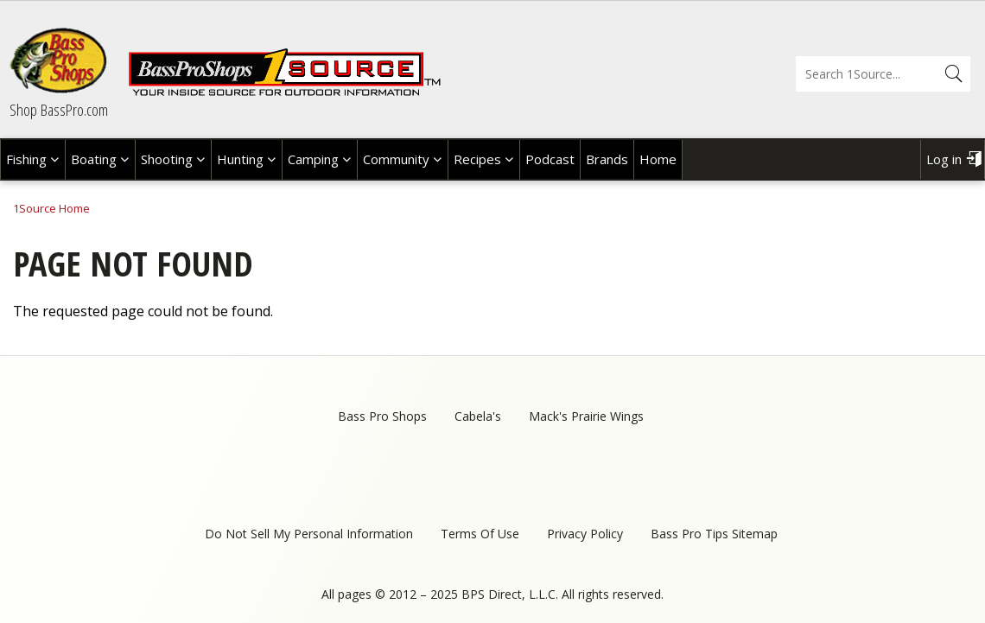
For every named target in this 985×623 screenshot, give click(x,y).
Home (658, 159)
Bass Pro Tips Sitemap (714, 533)
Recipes (477, 159)
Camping (313, 159)
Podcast (550, 159)
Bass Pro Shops (382, 416)
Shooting (167, 159)
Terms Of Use (480, 533)
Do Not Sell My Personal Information (309, 533)
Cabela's (477, 416)
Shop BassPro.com (59, 110)
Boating (94, 159)
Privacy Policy (585, 533)
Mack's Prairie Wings (586, 416)
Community (396, 159)
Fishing (26, 159)
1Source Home (51, 208)
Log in (944, 159)
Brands (607, 159)
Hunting (240, 159)
